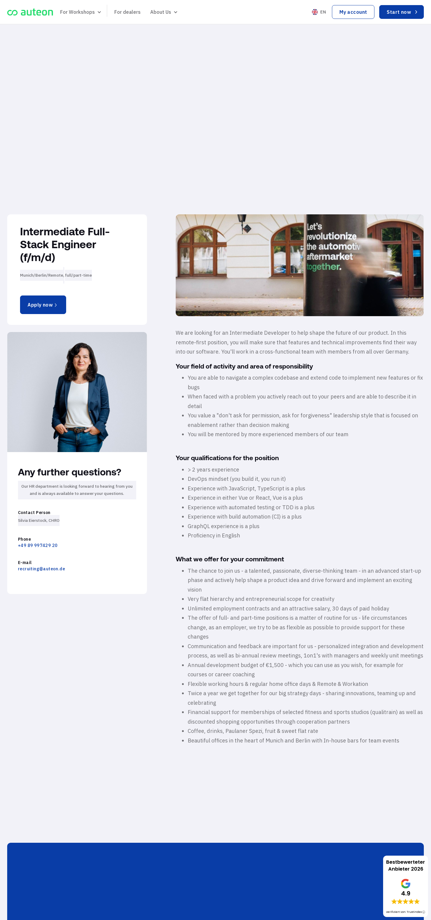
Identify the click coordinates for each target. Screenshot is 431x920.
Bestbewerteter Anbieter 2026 (405, 865)
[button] (79, 12)
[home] (30, 12)
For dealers (127, 12)
